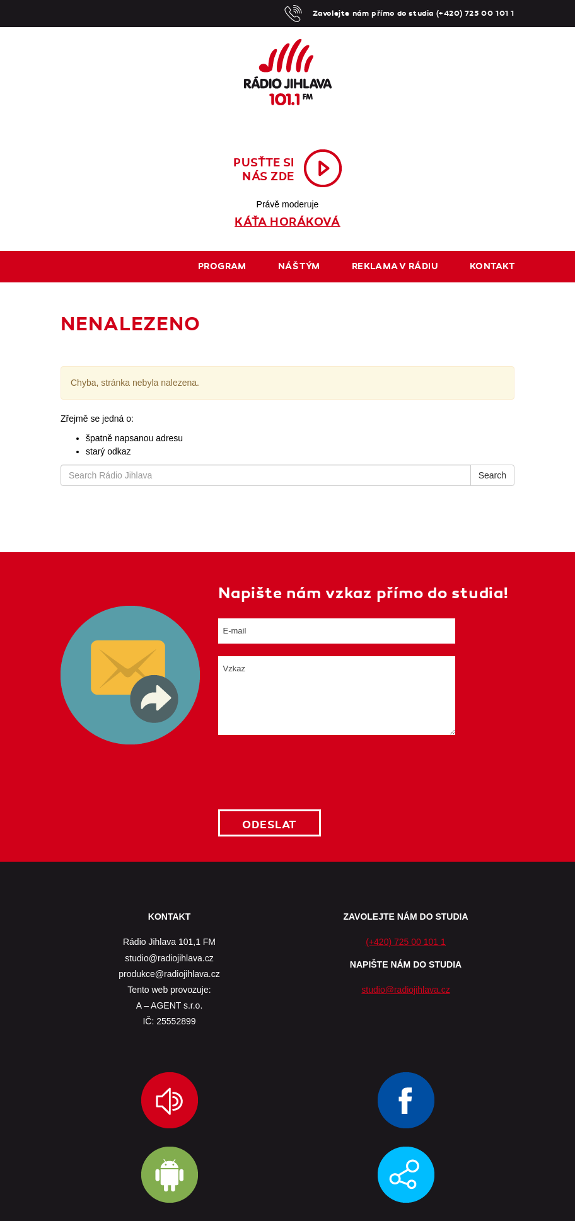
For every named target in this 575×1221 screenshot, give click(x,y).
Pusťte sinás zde (263, 169)
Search (492, 475)
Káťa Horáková (287, 222)
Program (222, 266)
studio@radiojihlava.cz (405, 990)
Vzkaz (336, 695)
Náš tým (299, 266)
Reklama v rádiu (395, 266)
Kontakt (492, 266)
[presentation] (314, 772)
